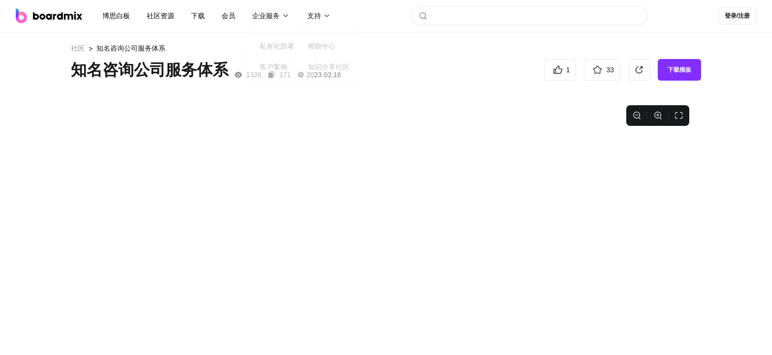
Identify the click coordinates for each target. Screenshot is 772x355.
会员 (228, 16)
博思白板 (116, 16)
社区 (78, 48)
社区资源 (160, 16)
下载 (198, 16)
